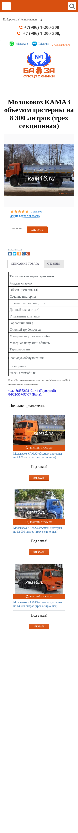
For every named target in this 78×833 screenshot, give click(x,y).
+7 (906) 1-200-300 (41, 33)
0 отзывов (36, 211)
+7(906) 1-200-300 (41, 27)
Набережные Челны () (22, 19)
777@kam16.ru (61, 44)
